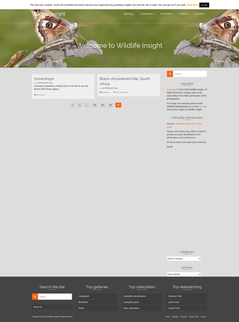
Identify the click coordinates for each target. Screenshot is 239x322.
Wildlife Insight (48, 14)
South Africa (106, 92)
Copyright (171, 89)
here (201, 106)
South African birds (121, 92)
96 (110, 105)
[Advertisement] (187, 199)
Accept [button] (204, 5)
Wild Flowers (40, 95)
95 (103, 105)
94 (95, 105)
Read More (193, 5)
